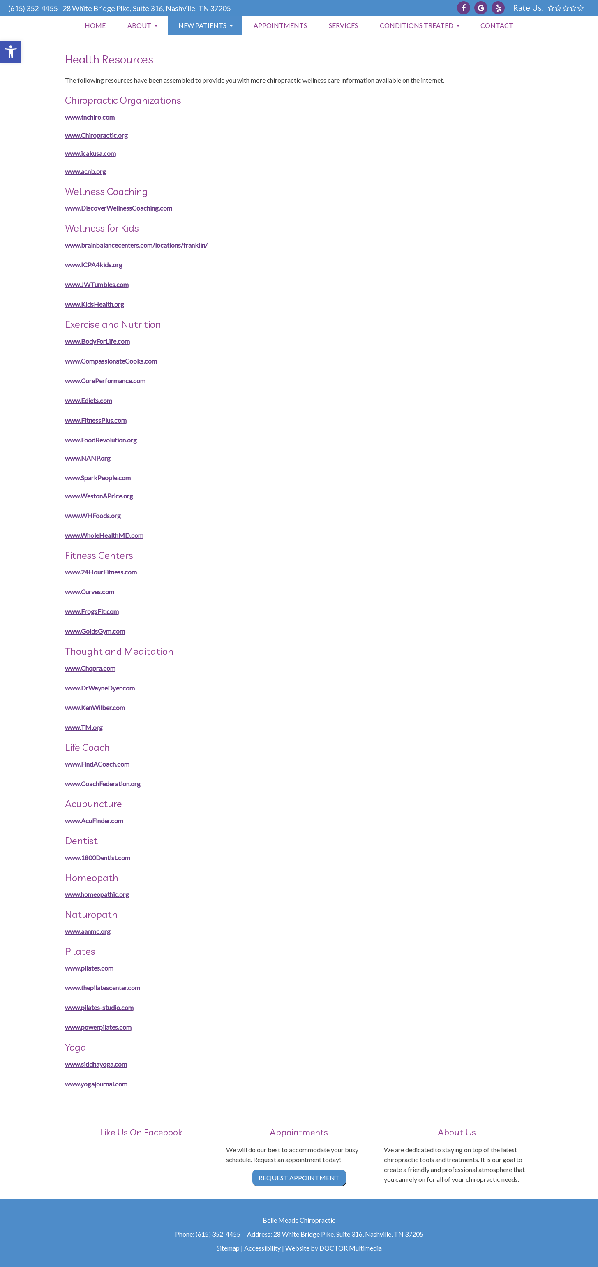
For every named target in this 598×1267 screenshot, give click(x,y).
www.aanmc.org (88, 931)
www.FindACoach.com (97, 764)
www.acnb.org (85, 171)
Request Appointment (299, 1177)
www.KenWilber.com (95, 707)
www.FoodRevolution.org (101, 440)
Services (343, 25)
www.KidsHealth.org (94, 304)
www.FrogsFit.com (92, 611)
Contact (496, 25)
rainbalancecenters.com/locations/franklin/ (146, 245)
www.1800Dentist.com (97, 858)
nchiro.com (99, 117)
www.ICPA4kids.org (93, 265)
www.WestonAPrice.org (99, 496)
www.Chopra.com (90, 668)
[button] (10, 52)
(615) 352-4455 (33, 8)
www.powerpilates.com (98, 1027)
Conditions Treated (416, 25)
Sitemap (228, 1248)
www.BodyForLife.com (97, 341)
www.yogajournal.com (96, 1084)
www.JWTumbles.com (97, 284)
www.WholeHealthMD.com (104, 535)
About (139, 25)
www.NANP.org (88, 458)
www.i (74, 153)
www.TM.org (84, 727)
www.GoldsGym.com (95, 631)
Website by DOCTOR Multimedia (333, 1248)
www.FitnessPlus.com (96, 420)
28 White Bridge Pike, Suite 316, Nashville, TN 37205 (146, 8)
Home (95, 25)
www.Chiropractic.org (96, 135)
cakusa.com (99, 153)
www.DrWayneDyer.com (100, 688)
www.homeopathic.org (97, 894)
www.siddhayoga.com (96, 1064)
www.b (75, 245)
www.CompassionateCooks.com (111, 361)
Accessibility (262, 1248)
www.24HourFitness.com (101, 572)
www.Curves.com (89, 591)
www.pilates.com (89, 968)
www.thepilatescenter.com (102, 987)
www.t (74, 117)
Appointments (280, 25)
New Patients (202, 25)
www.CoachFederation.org (103, 784)
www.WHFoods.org (93, 515)
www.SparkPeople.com (98, 478)
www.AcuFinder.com (94, 821)
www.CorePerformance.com (105, 381)
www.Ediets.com (88, 400)
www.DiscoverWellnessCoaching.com (118, 208)
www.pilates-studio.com (99, 1007)
